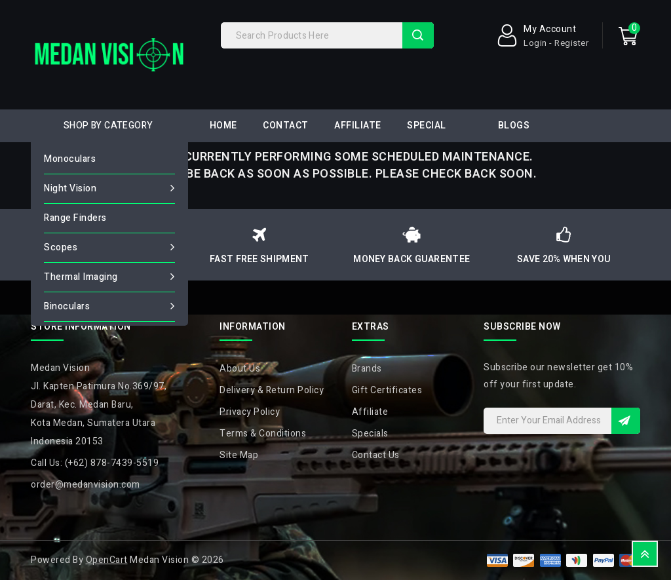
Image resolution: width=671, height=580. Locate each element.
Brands (367, 369)
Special (426, 125)
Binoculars (67, 306)
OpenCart (107, 560)
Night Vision (70, 188)
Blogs (514, 125)
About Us (240, 369)
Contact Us (376, 455)
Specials (370, 433)
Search (418, 35)
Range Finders (75, 218)
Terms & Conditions (263, 433)
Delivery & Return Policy (272, 390)
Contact (286, 125)
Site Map (239, 455)
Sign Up (625, 421)
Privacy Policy (250, 412)
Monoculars (70, 159)
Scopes (60, 247)
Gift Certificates (387, 390)
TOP (645, 554)
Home (223, 125)
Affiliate (357, 125)
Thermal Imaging (81, 277)
